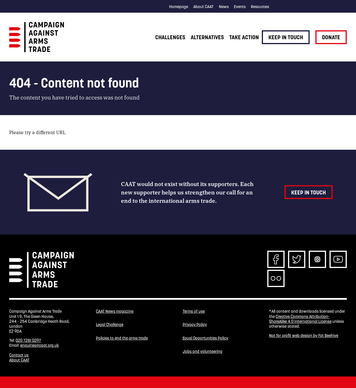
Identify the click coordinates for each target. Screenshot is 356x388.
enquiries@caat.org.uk (39, 345)
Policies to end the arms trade (122, 338)
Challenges (170, 37)
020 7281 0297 (28, 340)
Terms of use (194, 311)
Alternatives (207, 37)
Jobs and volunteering (202, 351)
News (224, 6)
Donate (331, 37)
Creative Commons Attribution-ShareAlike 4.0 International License (300, 319)
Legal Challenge (109, 324)
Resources (260, 6)
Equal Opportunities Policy (205, 338)
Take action (244, 37)
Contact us (19, 355)
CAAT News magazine (114, 311)
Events (240, 6)
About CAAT (203, 6)
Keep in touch (285, 37)
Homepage (178, 6)
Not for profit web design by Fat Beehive (303, 335)
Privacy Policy (195, 324)
